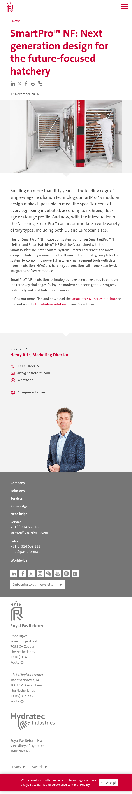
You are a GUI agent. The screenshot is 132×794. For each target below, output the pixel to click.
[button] (124, 7)
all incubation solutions (50, 304)
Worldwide (19, 560)
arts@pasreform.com (33, 373)
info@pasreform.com (27, 551)
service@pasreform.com (29, 532)
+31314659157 (29, 366)
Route (14, 662)
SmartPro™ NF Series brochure (94, 299)
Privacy (15, 766)
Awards (37, 766)
